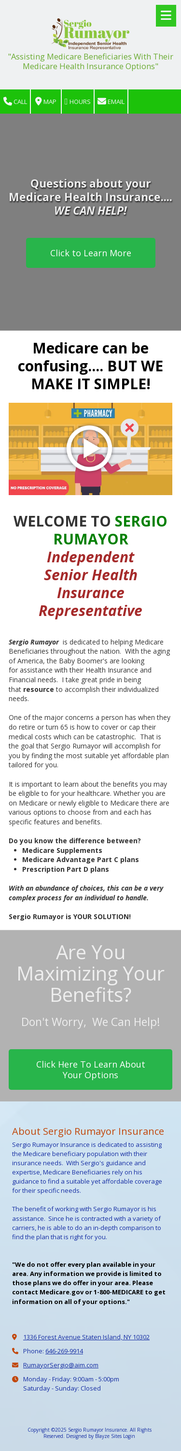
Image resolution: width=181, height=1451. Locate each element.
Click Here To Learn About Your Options (90, 1069)
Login (129, 1436)
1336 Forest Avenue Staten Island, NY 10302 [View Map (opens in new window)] (86, 1337)
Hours (78, 101)
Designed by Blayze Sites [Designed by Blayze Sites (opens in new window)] (94, 1436)
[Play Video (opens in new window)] (90, 449)
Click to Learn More (90, 253)
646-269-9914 (64, 1351)
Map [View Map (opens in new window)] (45, 101)
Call (15, 101)
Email (111, 101)
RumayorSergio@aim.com (60, 1365)
